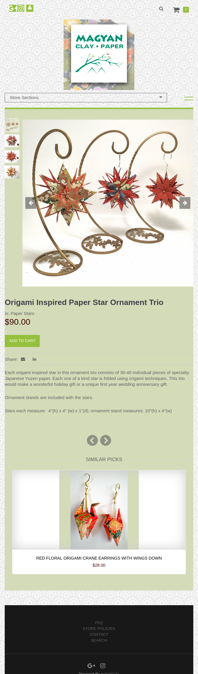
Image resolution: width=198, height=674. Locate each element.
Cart (177, 10)
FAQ (99, 622)
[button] (35, 203)
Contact (99, 634)
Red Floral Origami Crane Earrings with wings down (99, 558)
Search (99, 640)
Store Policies (99, 628)
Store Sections (86, 97)
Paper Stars (22, 313)
